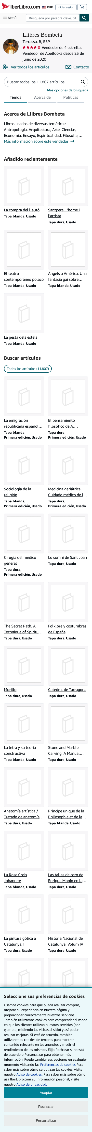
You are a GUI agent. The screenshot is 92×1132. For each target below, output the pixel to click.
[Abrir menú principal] (10, 18)
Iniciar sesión (66, 7)
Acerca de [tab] (42, 98)
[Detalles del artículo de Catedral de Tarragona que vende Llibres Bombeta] (68, 669)
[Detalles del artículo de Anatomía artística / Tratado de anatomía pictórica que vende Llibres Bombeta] (24, 793)
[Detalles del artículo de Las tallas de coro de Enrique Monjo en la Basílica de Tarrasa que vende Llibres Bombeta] (68, 857)
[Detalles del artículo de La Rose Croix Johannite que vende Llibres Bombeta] (24, 857)
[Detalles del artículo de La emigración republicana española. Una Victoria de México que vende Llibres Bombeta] (24, 403)
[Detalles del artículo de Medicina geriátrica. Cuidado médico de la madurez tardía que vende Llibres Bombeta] (68, 471)
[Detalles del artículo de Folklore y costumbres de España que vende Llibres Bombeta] (68, 608)
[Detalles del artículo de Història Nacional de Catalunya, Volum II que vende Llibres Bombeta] (68, 984)
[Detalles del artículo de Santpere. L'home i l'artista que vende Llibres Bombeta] (68, 192)
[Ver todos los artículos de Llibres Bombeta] (26, 67)
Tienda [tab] (15, 98)
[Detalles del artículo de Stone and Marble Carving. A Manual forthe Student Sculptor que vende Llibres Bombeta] (68, 729)
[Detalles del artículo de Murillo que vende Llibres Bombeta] (24, 669)
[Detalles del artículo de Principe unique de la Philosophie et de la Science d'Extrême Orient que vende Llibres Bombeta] (68, 793)
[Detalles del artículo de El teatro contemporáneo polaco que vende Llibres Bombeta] (24, 256)
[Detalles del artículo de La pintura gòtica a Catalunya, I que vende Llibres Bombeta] (24, 921)
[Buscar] (84, 18)
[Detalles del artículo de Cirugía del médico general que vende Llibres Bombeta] (24, 540)
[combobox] (52, 18)
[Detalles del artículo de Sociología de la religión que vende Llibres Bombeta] (24, 471)
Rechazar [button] (46, 1106)
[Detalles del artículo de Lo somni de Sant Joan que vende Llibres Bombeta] (68, 537)
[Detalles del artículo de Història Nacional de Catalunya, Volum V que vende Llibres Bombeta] (24, 984)
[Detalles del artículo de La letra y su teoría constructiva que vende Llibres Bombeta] (24, 729)
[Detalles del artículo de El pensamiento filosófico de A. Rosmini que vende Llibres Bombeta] (68, 403)
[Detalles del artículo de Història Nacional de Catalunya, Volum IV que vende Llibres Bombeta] (68, 921)
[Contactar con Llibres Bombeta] (77, 67)
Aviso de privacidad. (31, 1084)
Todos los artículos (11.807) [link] (28, 369)
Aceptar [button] (46, 1092)
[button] (83, 82)
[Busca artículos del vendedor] (36, 82)
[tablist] (44, 98)
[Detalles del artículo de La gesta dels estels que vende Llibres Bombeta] (24, 316)
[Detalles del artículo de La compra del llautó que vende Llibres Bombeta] (24, 189)
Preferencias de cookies (58, 1064)
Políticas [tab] (70, 98)
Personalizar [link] (46, 1120)
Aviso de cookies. (29, 1074)
